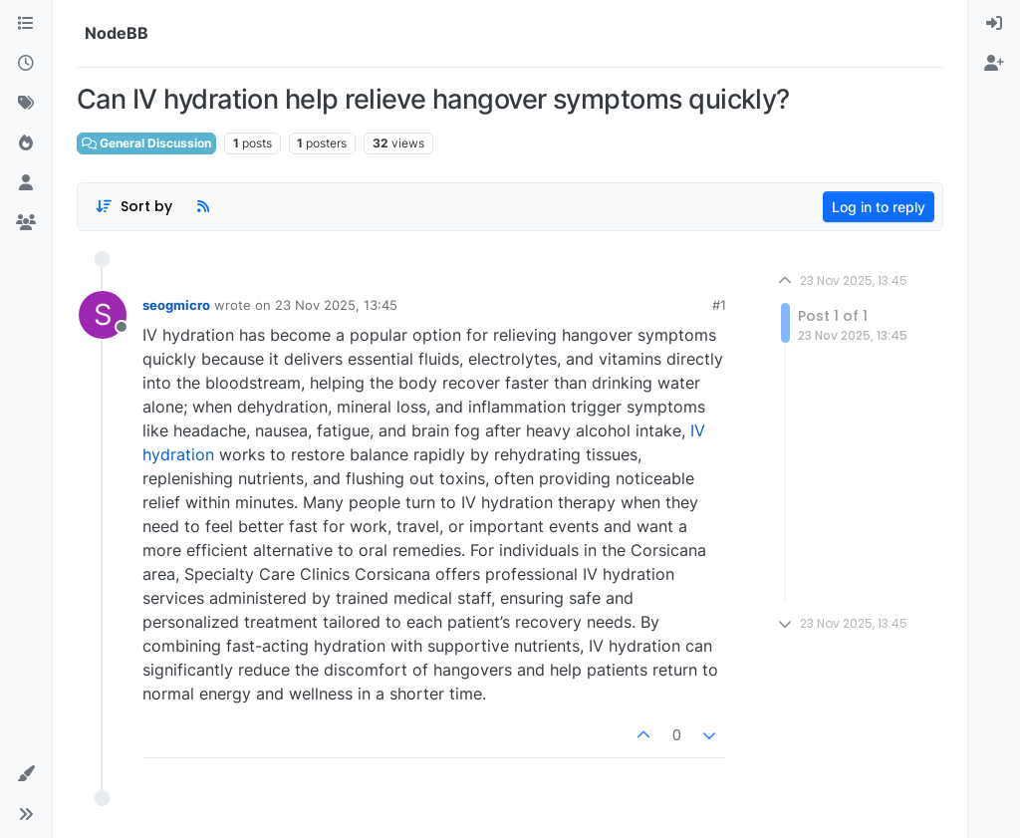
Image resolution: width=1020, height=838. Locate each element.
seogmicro (176, 305)
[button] (26, 774)
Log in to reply (878, 206)
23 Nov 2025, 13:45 (336, 305)
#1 (719, 305)
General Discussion (146, 143)
